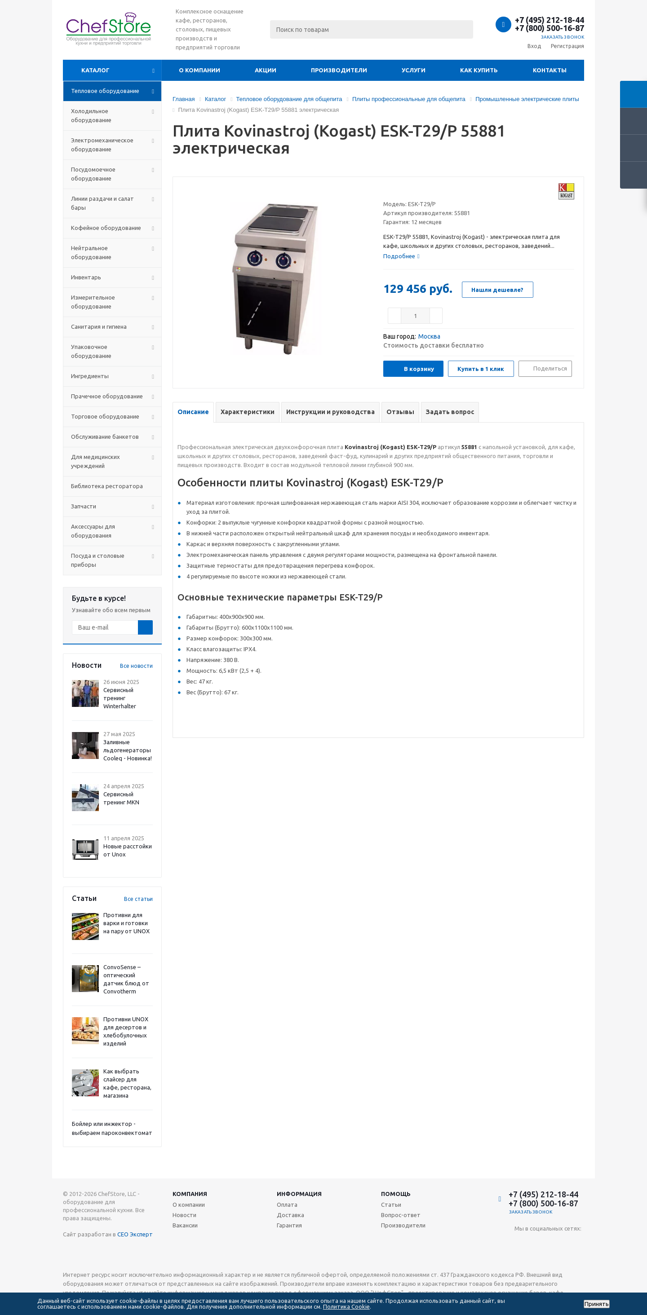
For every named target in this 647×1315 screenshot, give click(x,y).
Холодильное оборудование (91, 115)
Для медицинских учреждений (95, 461)
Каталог (95, 70)
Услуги (413, 70)
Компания (190, 1194)
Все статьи (138, 899)
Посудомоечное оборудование (93, 173)
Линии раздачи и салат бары (102, 203)
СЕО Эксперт (135, 1234)
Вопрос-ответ (401, 1215)
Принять (597, 1304)
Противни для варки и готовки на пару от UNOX (126, 923)
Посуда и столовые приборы (97, 560)
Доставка (290, 1215)
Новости (184, 1215)
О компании (199, 70)
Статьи (391, 1204)
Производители (339, 70)
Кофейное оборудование (106, 228)
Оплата (287, 1204)
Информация (299, 1194)
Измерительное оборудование (93, 301)
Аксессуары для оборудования (93, 530)
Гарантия (289, 1225)
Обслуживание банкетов (105, 436)
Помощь (396, 1194)
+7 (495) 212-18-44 (549, 20)
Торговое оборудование (105, 416)
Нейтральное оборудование (91, 252)
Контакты (550, 70)
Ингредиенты (90, 376)
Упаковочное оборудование (91, 351)
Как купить (479, 70)
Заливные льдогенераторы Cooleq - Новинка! (127, 750)
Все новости (136, 666)
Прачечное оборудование (107, 396)
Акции (265, 70)
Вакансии (185, 1225)
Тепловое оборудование (105, 91)
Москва (429, 336)
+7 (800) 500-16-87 (549, 28)
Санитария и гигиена (99, 326)
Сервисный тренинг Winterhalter (119, 698)
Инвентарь (86, 277)
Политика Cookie (346, 1306)
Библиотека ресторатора (107, 486)
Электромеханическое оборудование (102, 144)
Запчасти (83, 506)
